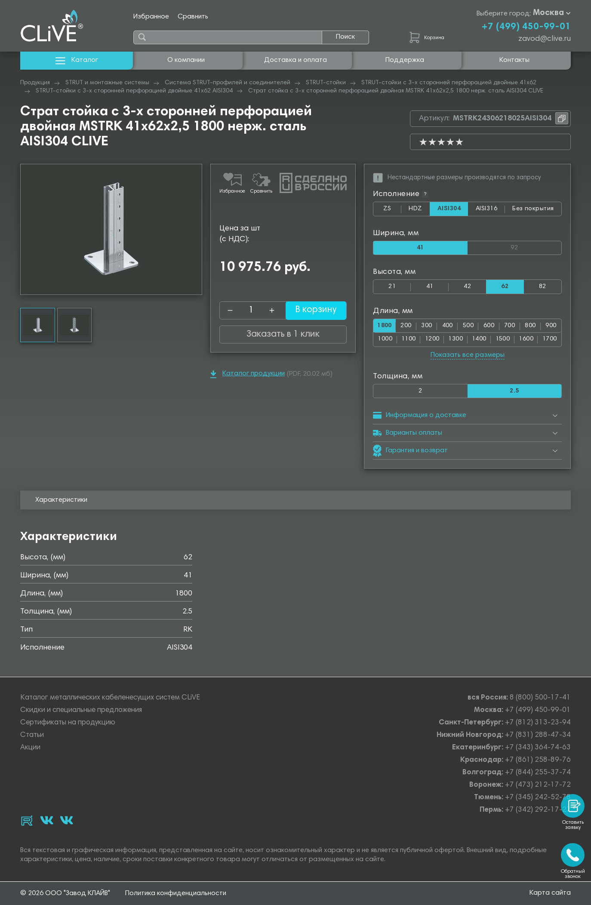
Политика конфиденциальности (175, 893)
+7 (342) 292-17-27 (538, 810)
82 (542, 287)
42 (467, 287)
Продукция (35, 83)
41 (430, 287)
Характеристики (61, 500)
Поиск (345, 37)
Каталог (76, 60)
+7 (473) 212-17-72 (538, 785)
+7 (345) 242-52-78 (538, 797)
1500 (503, 340)
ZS (392, 211)
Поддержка (404, 60)
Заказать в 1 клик (283, 334)
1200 (432, 340)
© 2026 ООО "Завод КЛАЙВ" (65, 893)
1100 (408, 340)
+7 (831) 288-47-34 (538, 735)
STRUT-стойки (326, 83)
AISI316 (490, 211)
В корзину (310, 310)
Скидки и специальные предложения (81, 710)
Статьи (32, 735)
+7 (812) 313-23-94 (538, 723)
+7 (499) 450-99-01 (526, 27)
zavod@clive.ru (544, 39)
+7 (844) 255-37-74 (538, 772)
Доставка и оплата (295, 60)
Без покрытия (533, 209)
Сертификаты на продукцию (67, 723)
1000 (385, 340)
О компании (186, 60)
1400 (479, 340)
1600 (526, 340)
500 (469, 326)
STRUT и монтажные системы (107, 83)
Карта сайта (550, 893)
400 (448, 326)
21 (392, 287)
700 (510, 326)
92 (536, 246)
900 (550, 326)
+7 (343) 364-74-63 (538, 748)
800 (530, 326)
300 (427, 326)
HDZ (418, 211)
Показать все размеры (468, 355)
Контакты (514, 60)
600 (489, 326)
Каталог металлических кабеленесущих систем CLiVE (110, 698)
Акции (30, 748)
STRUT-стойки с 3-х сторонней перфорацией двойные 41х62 (448, 83)
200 (407, 326)
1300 (455, 340)
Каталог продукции (247, 374)
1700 (549, 340)
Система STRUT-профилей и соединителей (227, 83)
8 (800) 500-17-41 (540, 698)
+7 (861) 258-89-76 (538, 760)
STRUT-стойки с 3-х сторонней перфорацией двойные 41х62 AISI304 (134, 91)
